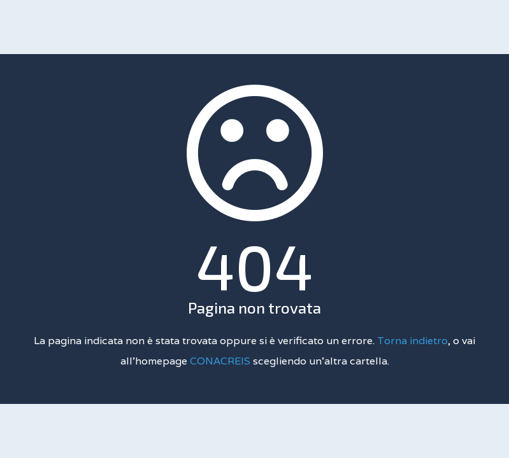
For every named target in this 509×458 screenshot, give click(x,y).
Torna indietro (412, 340)
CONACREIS (221, 361)
